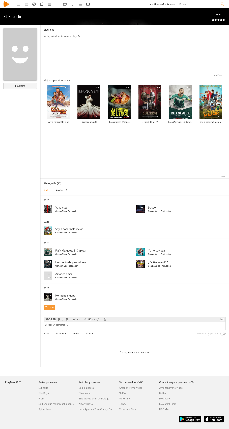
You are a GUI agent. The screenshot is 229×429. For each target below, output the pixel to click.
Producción (62, 190)
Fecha (46, 333)
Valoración (61, 333)
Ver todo (49, 307)
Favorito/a (20, 86)
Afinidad (89, 333)
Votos (76, 333)
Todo (46, 190)
